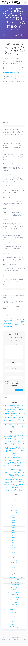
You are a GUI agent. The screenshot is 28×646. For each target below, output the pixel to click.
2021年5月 (14, 545)
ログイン (14, 619)
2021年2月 (14, 552)
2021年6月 (14, 542)
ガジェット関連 (14, 599)
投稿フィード (14, 622)
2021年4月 (14, 547)
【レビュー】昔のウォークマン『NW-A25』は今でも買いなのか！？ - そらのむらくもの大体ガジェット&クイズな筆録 (14, 441)
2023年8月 (14, 505)
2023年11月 (14, 500)
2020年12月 (14, 557)
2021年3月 (14, 550)
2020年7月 (14, 570)
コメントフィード (14, 624)
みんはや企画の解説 (14, 582)
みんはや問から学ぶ (14, 587)
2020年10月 (14, 562)
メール (14, 369)
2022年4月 (14, 527)
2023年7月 (14, 508)
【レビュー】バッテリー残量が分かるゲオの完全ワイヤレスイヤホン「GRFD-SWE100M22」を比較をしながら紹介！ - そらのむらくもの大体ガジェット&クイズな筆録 (14, 464)
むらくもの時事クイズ (14, 597)
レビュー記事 (14, 604)
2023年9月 (14, 503)
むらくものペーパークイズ (14, 594)
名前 (14, 362)
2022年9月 (14, 515)
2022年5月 (14, 525)
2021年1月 (14, 555)
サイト (14, 375)
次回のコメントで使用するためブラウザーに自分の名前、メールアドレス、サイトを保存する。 (14, 383)
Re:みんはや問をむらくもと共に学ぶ (14, 577)
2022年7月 (14, 520)
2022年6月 (14, 522)
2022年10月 (14, 513)
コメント (14, 344)
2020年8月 (14, 567)
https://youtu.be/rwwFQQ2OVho (11, 72)
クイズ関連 (14, 602)
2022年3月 (14, 530)
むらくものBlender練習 (14, 589)
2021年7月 (14, 540)
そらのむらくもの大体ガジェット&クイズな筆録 (10, 2)
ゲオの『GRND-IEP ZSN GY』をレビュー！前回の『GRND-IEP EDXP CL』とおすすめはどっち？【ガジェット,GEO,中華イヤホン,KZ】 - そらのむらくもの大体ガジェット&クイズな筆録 (14, 487)
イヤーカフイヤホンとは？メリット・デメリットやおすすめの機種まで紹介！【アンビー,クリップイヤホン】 (14, 426)
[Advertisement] (14, 104)
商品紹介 (14, 607)
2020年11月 (14, 560)
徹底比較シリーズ (14, 609)
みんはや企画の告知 (14, 579)
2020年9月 (14, 565)
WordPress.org (14, 627)
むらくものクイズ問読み (14, 592)
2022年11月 (14, 510)
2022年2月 (14, 532)
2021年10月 (14, 535)
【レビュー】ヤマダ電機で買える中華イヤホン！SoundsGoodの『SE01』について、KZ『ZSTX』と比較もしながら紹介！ (14, 459)
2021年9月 (14, 537)
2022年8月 (14, 518)
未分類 (14, 612)
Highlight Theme (15, 639)
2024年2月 (14, 498)
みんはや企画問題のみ (14, 584)
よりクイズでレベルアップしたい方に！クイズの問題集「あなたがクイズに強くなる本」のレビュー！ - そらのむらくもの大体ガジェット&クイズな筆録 (14, 452)
